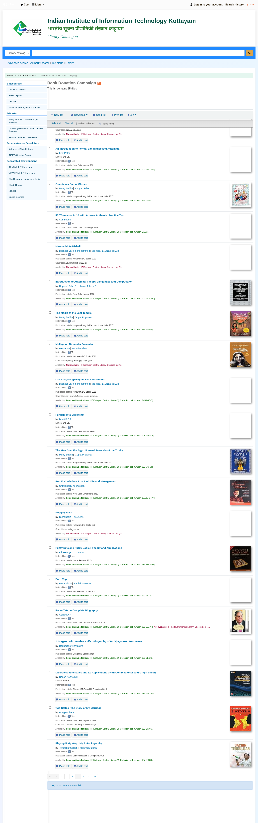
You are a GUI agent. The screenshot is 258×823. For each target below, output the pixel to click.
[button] (24, 4)
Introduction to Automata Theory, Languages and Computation (93, 281)
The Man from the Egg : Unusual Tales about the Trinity (89, 450)
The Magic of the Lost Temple (73, 313)
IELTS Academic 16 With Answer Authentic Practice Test (89, 215)
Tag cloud (57, 63)
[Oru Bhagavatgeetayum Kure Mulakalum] (50, 379)
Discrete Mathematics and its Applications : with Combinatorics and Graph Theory (106, 672)
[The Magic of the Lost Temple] (50, 313)
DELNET (12, 99)
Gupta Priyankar (83, 317)
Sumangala (65, 117)
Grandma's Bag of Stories (71, 184)
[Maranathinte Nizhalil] (50, 246)
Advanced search (17, 63)
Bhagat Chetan (67, 712)
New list (56, 96)
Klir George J (66, 552)
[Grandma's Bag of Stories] (50, 184)
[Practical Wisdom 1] (50, 481)
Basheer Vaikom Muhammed (74, 250)
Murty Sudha (66, 188)
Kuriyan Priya (82, 188)
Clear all (69, 105)
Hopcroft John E (67, 286)
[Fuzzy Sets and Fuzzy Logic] (50, 548)
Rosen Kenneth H (68, 677)
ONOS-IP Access (16, 89)
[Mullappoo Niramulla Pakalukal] (50, 344)
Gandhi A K (65, 614)
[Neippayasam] (50, 512)
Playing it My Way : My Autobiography (78, 743)
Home (10, 75)
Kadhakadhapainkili (67, 113)
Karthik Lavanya (82, 583)
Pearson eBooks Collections (21, 128)
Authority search (40, 63)
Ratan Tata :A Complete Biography (76, 610)
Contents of (58, 75)
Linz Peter (64, 153)
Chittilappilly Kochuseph (72, 486)
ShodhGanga (14, 171)
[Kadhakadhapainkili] (50, 113)
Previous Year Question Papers (23, 104)
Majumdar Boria (88, 747)
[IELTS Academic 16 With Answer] (50, 215)
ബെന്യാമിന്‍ (79, 348)
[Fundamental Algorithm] (50, 414)
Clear (250, 4)
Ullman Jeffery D (87, 286)
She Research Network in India (23, 166)
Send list (98, 96)
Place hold (63, 140)
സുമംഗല (79, 117)
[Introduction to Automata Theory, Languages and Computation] (50, 281)
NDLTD (11, 176)
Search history (234, 4)
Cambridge (65, 219)
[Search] (249, 53)
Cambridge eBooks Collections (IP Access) (24, 122)
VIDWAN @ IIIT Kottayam (20, 161)
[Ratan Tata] (50, 610)
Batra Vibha (65, 583)
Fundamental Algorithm (69, 414)
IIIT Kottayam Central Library (11, 4)
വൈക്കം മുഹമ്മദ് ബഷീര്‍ (105, 250)
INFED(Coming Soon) (18, 144)
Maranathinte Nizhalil (68, 246)
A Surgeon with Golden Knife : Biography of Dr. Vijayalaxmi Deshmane (98, 641)
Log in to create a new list (66, 785)
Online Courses (15, 181)
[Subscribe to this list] (99, 83)
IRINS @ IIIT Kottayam (19, 155)
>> (94, 776)
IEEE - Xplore (14, 94)
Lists (19, 75)
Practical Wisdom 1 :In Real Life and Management (85, 481)
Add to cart (81, 140)
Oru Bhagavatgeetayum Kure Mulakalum (80, 379)
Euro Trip (61, 579)
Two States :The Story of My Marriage (78, 708)
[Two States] (50, 708)
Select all (56, 105)
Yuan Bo (79, 552)
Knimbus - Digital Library (20, 139)
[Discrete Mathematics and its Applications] (50, 672)
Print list (116, 96)
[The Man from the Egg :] (50, 450)
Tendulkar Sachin (68, 747)
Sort (131, 96)
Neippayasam (63, 512)
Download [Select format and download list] (78, 96)
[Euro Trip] (50, 579)
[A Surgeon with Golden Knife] (50, 641)
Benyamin (64, 348)
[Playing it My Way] (50, 743)
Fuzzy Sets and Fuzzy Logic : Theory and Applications (88, 548)
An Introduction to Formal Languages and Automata (87, 148)
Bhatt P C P (65, 419)
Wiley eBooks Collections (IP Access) (26, 115)
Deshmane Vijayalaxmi (71, 646)
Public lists (30, 75)
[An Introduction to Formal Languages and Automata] (50, 148)
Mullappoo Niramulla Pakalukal (74, 344)
